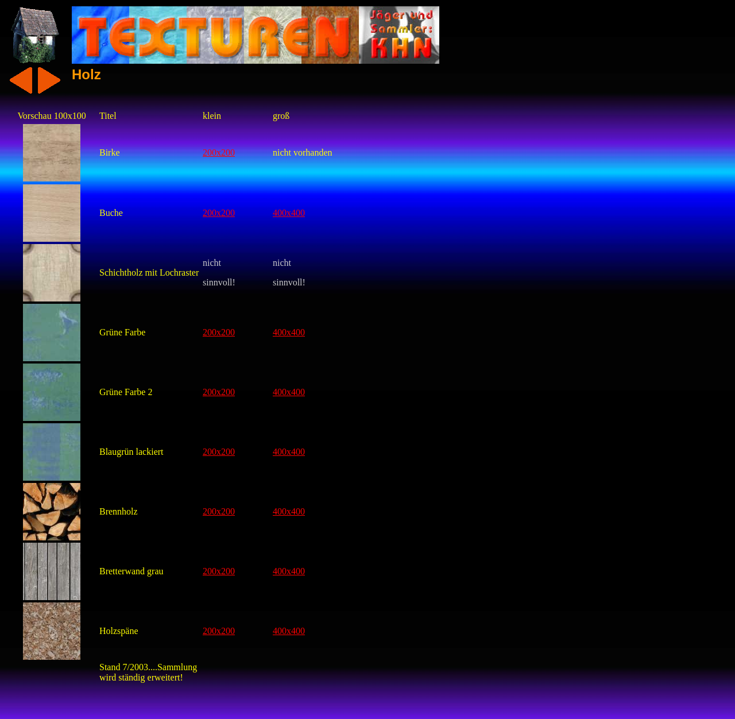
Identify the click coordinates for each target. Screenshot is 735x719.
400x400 (289, 213)
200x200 (219, 152)
